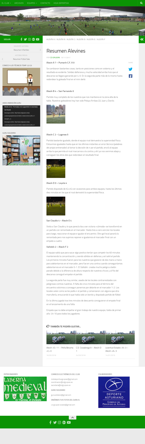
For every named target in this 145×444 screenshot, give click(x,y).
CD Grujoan (55, 58)
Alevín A (50, 39)
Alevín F (101, 39)
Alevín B (61, 39)
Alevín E (91, 39)
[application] (21, 116)
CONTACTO (45, 3)
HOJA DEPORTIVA (61, 3)
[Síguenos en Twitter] (25, 39)
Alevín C (71, 39)
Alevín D (81, 39)
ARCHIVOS (19, 3)
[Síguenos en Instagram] (29, 39)
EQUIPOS (31, 3)
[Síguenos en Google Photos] (33, 39)
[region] (25, 389)
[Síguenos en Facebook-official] (21, 39)
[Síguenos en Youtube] (37, 39)
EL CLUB (5, 3)
